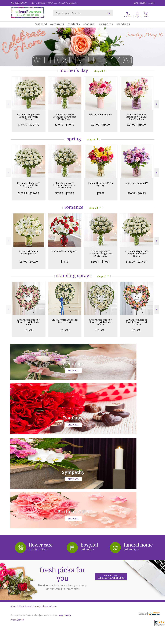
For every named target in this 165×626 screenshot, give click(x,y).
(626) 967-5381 (21, 3)
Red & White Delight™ (64, 249)
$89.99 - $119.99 (64, 122)
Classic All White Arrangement (28, 250)
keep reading (65, 519)
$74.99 (65, 259)
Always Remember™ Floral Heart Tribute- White (101, 319)
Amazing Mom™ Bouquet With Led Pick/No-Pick (136, 114)
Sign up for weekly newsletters (111, 480)
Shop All (98, 68)
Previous (8, 102)
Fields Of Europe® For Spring (100, 181)
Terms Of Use (104, 624)
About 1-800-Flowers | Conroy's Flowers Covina (34, 510)
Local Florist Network (134, 624)
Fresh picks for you (62, 482)
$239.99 (28, 327)
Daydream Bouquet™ (136, 180)
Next (156, 102)
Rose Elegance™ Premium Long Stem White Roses (64, 114)
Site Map (148, 624)
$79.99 (100, 191)
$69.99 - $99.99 (28, 259)
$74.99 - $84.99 (100, 122)
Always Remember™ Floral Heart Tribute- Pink (29, 319)
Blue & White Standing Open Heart (65, 318)
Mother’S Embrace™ (100, 112)
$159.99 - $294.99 (28, 122)
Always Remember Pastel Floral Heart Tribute (136, 319)
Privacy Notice (117, 624)
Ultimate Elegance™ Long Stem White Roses (28, 114)
